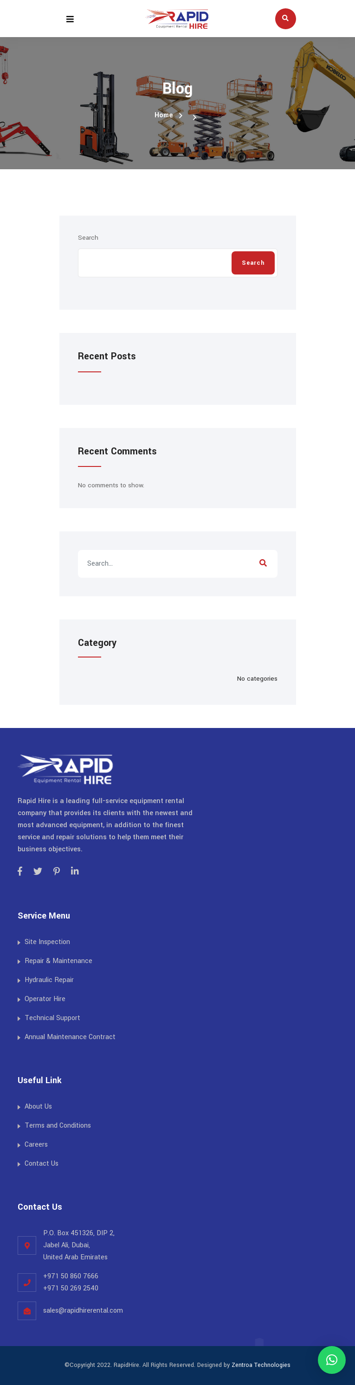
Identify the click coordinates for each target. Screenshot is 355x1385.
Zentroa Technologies (261, 1365)
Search (88, 237)
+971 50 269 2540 (70, 1288)
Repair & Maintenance (58, 961)
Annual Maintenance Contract (70, 1037)
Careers (36, 1144)
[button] (332, 1360)
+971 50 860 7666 (70, 1276)
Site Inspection (47, 942)
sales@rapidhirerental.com (83, 1310)
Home (164, 115)
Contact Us (41, 1163)
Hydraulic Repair (49, 980)
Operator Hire (45, 999)
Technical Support (52, 1018)
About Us (38, 1106)
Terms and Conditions (58, 1125)
